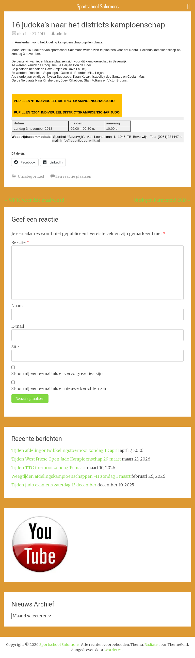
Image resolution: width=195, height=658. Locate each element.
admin (61, 33)
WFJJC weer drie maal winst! (34, 200)
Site (15, 346)
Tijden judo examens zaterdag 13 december (53, 484)
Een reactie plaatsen (73, 176)
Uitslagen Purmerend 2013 (162, 200)
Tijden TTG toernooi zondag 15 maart (48, 467)
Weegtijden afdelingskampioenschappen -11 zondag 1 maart (71, 476)
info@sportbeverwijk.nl (80, 140)
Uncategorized (31, 176)
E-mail (17, 326)
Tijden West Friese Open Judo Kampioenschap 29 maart (66, 459)
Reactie (20, 242)
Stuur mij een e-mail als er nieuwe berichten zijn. (59, 388)
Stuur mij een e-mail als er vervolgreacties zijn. (57, 373)
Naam (17, 305)
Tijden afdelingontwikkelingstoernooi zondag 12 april (65, 450)
